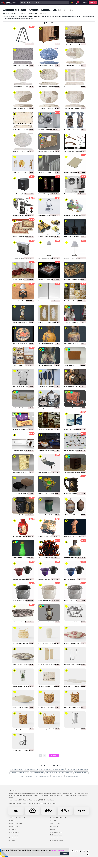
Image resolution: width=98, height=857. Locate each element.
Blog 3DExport (13, 838)
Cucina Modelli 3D (45, 769)
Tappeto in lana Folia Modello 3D (22, 65)
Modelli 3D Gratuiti (14, 826)
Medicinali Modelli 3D (81, 772)
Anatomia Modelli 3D (72, 776)
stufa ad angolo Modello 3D (72, 236)
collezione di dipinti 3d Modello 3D (22, 365)
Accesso (84, 2)
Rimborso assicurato (56, 841)
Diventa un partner (14, 835)
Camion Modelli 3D (57, 776)
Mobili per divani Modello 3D (20, 622)
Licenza (52, 829)
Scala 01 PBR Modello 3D (20, 44)
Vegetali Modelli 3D (37, 772)
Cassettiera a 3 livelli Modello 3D (73, 472)
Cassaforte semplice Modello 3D (22, 194)
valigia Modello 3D (69, 365)
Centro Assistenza (55, 824)
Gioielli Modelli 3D (51, 772)
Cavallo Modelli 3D (59, 769)
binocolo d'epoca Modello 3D (46, 236)
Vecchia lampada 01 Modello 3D (47, 622)
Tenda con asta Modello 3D (46, 172)
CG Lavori (11, 841)
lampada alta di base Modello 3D (47, 301)
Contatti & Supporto (58, 817)
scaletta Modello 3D (44, 215)
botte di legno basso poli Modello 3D (74, 386)
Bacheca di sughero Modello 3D (47, 151)
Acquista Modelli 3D (16, 817)
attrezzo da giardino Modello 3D (47, 386)
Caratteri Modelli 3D (31, 769)
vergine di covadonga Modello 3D (73, 322)
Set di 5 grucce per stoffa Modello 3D (74, 151)
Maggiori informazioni (58, 850)
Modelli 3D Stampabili (15, 824)
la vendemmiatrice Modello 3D (21, 322)
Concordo (64, 853)
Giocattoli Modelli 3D (65, 772)
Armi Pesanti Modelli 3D (42, 776)
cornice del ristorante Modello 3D (47, 279)
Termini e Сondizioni (56, 838)
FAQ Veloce (54, 826)
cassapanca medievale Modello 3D (74, 279)
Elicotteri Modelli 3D (26, 776)
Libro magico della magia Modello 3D (48, 493)
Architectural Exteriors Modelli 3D (77, 769)
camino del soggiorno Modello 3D (22, 258)
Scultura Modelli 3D (16, 769)
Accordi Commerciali (56, 832)
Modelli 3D (11, 821)
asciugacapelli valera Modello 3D (22, 215)
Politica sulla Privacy (56, 835)
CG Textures (12, 829)
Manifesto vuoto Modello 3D (72, 172)
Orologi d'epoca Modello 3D (46, 429)
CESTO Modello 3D (69, 515)
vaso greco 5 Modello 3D (45, 343)
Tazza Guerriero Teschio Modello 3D (23, 515)
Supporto (53, 821)
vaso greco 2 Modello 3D (45, 365)
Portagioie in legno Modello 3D (21, 429)
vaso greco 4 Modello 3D (20, 343)
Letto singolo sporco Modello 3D (47, 472)
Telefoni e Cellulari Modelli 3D (19, 772)
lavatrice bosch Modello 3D (72, 194)
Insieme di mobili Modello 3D (20, 493)
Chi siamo (12, 790)
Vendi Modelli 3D (13, 832)
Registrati (93, 2)
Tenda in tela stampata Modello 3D (22, 686)
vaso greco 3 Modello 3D (71, 343)
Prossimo (54, 756)
